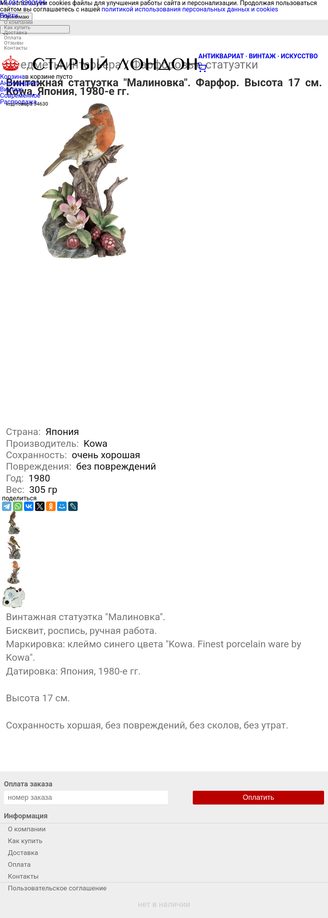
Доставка (15, 32)
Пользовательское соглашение (57, 888)
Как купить (17, 27)
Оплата (12, 38)
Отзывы (13, 43)
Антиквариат (19, 83)
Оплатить (258, 797)
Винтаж (11, 89)
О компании (18, 22)
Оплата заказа (28, 784)
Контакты (16, 48)
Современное (20, 95)
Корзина (12, 76)
